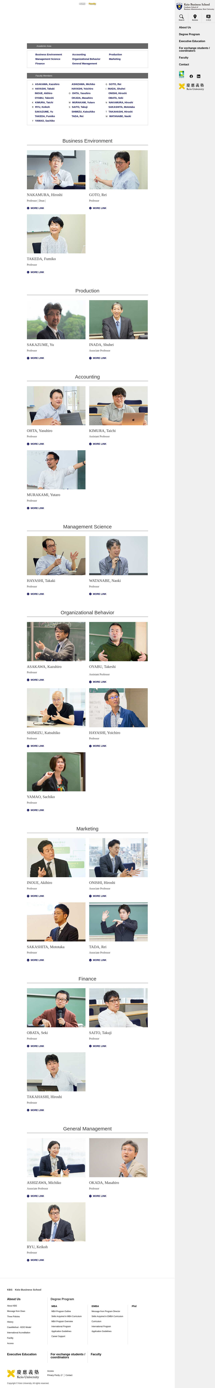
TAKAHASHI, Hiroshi (121, 111)
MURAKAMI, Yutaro (83, 102)
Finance (40, 63)
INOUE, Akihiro (43, 93)
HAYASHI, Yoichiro (82, 88)
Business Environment (48, 54)
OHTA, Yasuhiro (81, 93)
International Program (61, 1326)
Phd (134, 1306)
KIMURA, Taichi (44, 102)
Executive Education (22, 1354)
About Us (14, 1299)
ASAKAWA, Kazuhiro (47, 84)
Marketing (115, 59)
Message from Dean (16, 1311)
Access (10, 1343)
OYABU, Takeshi (44, 98)
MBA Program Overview (62, 1321)
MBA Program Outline (61, 1311)
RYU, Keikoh (42, 107)
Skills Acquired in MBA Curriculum (67, 1316)
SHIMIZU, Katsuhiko (83, 111)
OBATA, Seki (115, 98)
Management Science (47, 59)
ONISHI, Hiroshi (117, 93)
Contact (68, 1375)
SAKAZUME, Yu (44, 111)
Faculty (96, 1354)
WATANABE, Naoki (120, 116)
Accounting (79, 54)
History (10, 1322)
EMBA (95, 1306)
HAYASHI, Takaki (45, 88)
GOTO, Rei (115, 84)
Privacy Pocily (55, 1375)
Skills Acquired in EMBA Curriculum (107, 1316)
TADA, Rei (77, 116)
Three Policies (13, 1316)
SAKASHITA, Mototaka (121, 107)
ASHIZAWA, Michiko (83, 84)
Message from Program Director (106, 1311)
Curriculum (96, 1321)
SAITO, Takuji (80, 107)
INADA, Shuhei (116, 88)
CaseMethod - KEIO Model (19, 1327)
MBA (54, 1306)
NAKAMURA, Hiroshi (121, 102)
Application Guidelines (61, 1331)
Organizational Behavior (86, 59)
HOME (82, 4)
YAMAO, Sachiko (45, 120)
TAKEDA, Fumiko (45, 116)
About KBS (12, 1306)
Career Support (58, 1336)
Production (115, 54)
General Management (84, 63)
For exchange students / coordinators (68, 1356)
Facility (10, 1338)
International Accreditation (18, 1332)
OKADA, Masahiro (82, 98)
